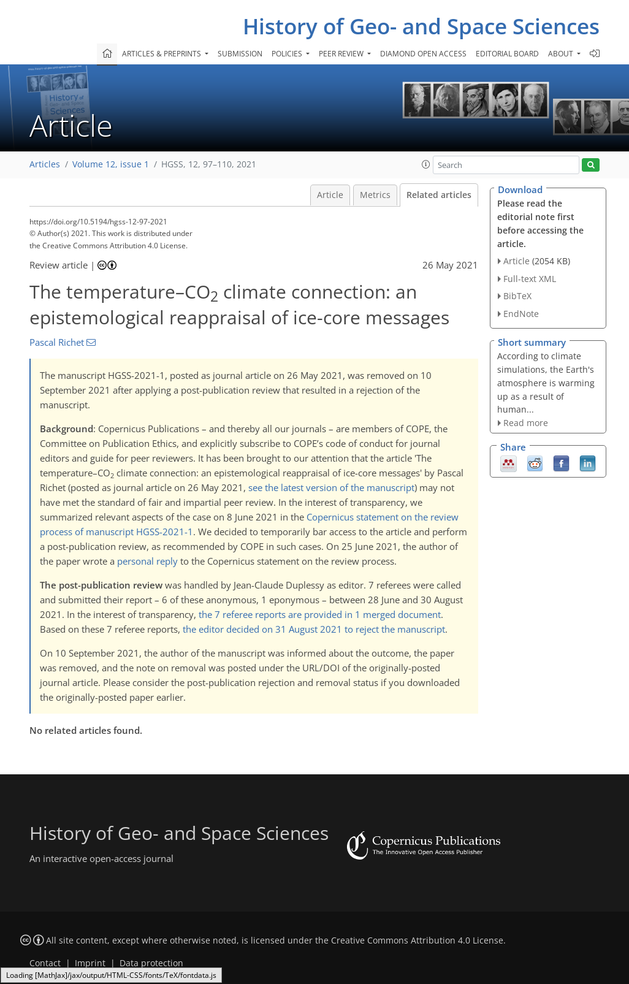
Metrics (375, 194)
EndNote (521, 313)
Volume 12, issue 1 (110, 164)
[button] (426, 164)
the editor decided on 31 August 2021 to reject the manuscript (314, 629)
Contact (45, 963)
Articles (44, 164)
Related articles (438, 194)
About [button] (561, 53)
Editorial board (507, 53)
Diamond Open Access (423, 53)
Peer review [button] (342, 53)
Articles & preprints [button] (162, 53)
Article (330, 194)
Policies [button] (288, 53)
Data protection (151, 963)
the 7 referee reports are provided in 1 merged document (320, 614)
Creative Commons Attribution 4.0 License (417, 940)
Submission (240, 53)
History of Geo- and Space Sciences (421, 26)
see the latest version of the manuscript (331, 487)
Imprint (90, 963)
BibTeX (517, 296)
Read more (525, 423)
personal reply (147, 561)
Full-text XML (529, 278)
